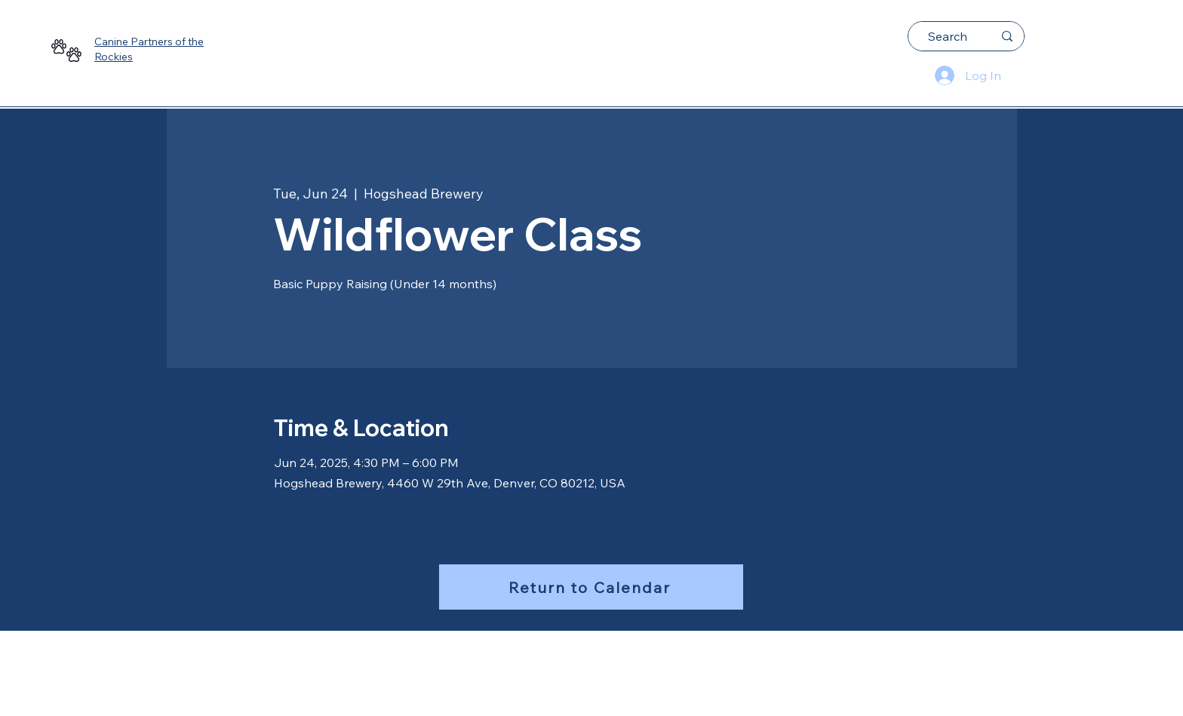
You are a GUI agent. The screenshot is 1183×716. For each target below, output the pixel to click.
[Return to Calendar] (591, 587)
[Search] (947, 36)
